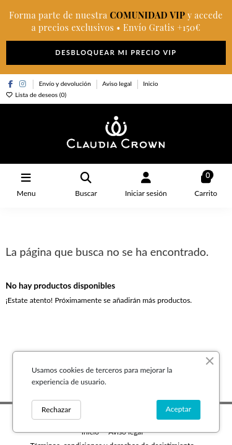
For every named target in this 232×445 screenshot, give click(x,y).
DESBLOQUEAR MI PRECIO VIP (115, 52)
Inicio (150, 83)
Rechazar (56, 409)
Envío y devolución (66, 83)
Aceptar (178, 408)
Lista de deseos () (36, 94)
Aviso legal (118, 83)
